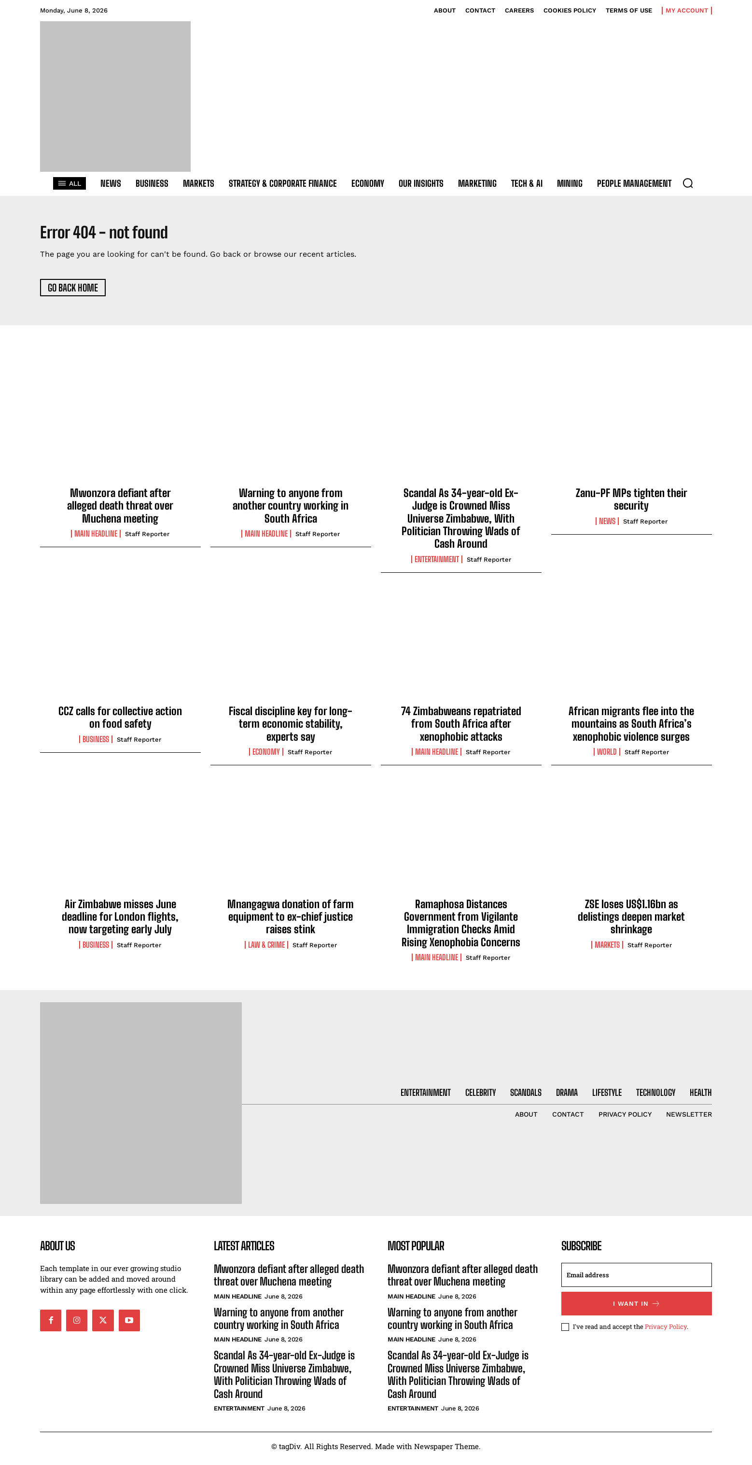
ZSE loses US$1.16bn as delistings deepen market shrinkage (631, 921)
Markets (607, 949)
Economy (266, 756)
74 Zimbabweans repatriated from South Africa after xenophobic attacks (461, 728)
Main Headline (95, 538)
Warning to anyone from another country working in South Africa (290, 510)
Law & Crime (266, 949)
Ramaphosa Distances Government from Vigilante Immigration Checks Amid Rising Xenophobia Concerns (461, 927)
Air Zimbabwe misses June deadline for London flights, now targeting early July (120, 921)
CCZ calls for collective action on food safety (120, 722)
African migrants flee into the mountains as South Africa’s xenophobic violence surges (631, 728)
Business (96, 744)
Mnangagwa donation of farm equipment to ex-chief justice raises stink (290, 921)
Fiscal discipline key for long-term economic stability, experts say (290, 728)
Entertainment (437, 563)
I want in (637, 1308)
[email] (636, 1279)
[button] (687, 182)
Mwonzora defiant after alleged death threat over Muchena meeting (120, 510)
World (607, 756)
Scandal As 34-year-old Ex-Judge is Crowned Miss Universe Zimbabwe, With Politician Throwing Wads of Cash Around (461, 523)
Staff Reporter (147, 538)
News (607, 525)
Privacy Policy (666, 1331)
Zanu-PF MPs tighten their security (631, 503)
